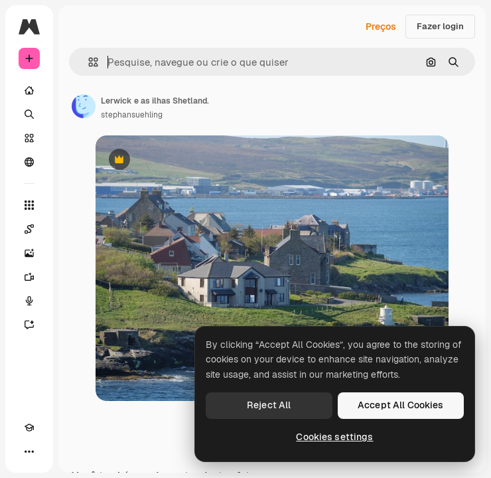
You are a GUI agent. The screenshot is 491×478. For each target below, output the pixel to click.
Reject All (269, 405)
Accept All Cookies (401, 405)
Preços (381, 27)
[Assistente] (29, 324)
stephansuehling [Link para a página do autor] (132, 115)
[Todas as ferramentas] (29, 205)
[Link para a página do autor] (84, 106)
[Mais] (29, 451)
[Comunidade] (29, 162)
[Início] (29, 90)
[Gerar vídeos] (29, 276)
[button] (88, 62)
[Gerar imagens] (29, 253)
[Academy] (29, 427)
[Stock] (29, 138)
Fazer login (440, 26)
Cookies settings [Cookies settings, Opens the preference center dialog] (334, 437)
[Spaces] (29, 229)
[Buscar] (29, 114)
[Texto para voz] (29, 300)
